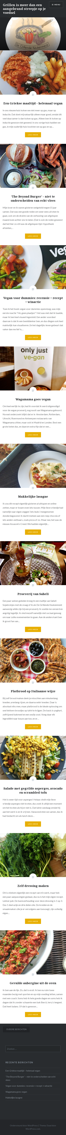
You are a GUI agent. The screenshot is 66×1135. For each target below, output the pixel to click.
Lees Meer (33, 135)
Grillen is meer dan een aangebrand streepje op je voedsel (24, 9)
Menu (57, 4)
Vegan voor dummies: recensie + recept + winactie (29, 1086)
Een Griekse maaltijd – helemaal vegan (23, 1070)
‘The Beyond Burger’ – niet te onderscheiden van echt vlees (31, 1078)
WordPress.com (33, 1129)
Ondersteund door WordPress (24, 1125)
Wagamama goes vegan (16, 1092)
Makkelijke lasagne (14, 1097)
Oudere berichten (16, 1029)
